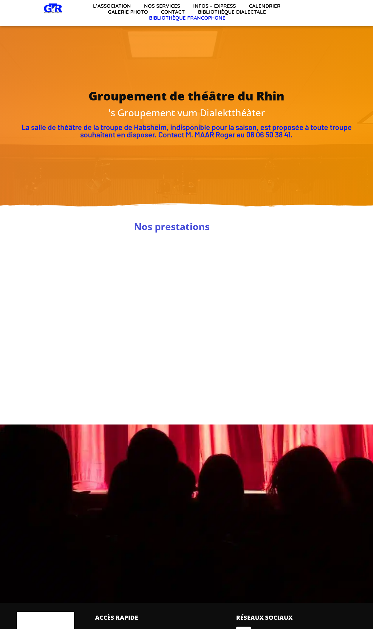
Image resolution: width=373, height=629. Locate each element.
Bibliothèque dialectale (232, 12)
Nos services (162, 6)
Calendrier (265, 6)
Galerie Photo (128, 12)
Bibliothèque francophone (187, 18)
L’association (112, 6)
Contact (173, 12)
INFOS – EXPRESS (214, 6)
